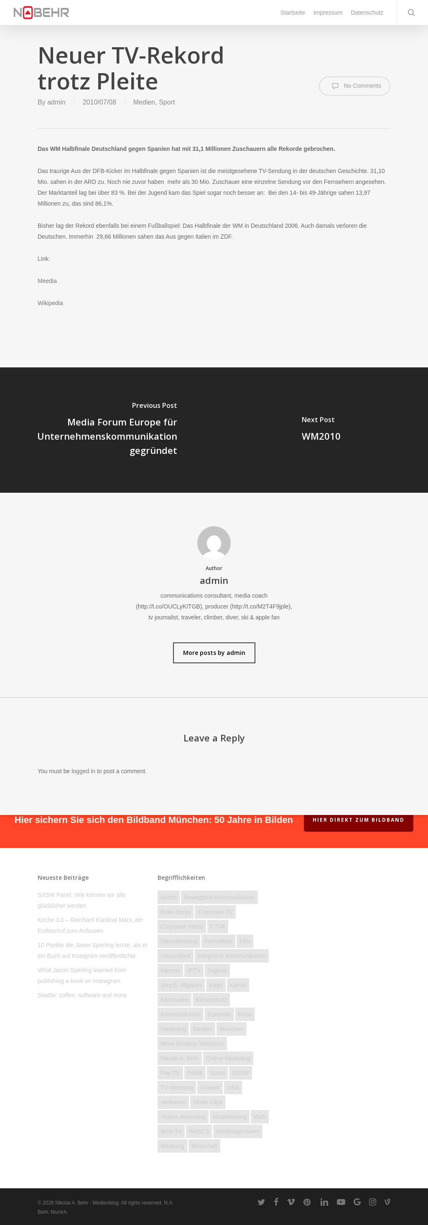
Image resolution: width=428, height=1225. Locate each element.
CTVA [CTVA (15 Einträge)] (217, 926)
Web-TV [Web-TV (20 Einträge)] (171, 1131)
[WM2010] (321, 430)
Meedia (47, 281)
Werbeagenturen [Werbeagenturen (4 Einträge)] (238, 1131)
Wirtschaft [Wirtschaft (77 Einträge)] (204, 1146)
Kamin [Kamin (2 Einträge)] (238, 985)
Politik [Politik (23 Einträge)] (195, 1073)
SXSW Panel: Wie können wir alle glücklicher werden (81, 900)
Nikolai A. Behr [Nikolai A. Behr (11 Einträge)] (179, 1058)
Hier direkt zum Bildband (359, 819)
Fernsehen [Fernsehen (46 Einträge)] (218, 941)
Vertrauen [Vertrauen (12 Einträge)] (173, 1102)
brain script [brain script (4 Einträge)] (175, 912)
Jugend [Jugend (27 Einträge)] (217, 970)
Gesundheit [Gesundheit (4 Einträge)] (175, 955)
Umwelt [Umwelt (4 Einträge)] (210, 1087)
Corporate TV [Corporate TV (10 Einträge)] (215, 912)
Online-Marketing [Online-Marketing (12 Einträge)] (228, 1058)
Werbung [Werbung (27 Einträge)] (172, 1146)
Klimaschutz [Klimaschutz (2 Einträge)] (211, 999)
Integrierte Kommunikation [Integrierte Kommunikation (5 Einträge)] (232, 955)
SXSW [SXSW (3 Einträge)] (240, 1073)
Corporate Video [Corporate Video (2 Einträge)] (181, 926)
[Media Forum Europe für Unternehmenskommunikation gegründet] (107, 430)
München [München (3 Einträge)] (231, 1029)
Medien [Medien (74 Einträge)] (202, 1029)
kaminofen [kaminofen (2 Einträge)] (174, 999)
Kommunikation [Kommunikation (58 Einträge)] (180, 1014)
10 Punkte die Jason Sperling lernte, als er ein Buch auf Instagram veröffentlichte (93, 950)
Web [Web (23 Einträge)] (260, 1116)
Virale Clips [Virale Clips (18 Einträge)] (208, 1102)
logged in (83, 771)
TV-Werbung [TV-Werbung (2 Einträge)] (176, 1087)
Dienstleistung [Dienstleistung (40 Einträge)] (178, 941)
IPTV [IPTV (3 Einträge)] (193, 970)
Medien (144, 102)
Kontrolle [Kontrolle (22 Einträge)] (219, 1014)
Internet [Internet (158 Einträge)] (170, 970)
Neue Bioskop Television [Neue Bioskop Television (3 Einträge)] (192, 1043)
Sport (167, 102)
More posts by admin (214, 653)
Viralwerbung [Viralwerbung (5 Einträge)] (230, 1116)
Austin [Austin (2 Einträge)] (168, 897)
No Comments (354, 86)
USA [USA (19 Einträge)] (233, 1087)
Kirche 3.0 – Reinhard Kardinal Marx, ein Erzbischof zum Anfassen (90, 925)
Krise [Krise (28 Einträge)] (245, 1014)
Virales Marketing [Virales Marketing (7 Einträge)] (183, 1116)
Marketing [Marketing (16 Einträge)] (173, 1029)
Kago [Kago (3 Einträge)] (216, 985)
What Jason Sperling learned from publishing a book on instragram (82, 975)
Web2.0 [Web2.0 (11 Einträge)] (199, 1131)
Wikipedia (50, 303)
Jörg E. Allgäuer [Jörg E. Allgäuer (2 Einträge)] (181, 985)
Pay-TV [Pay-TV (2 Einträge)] (170, 1073)
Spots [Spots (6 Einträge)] (217, 1073)
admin (56, 102)
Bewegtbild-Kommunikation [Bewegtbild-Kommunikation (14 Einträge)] (219, 897)
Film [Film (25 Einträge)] (244, 941)
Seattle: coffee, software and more (82, 995)
